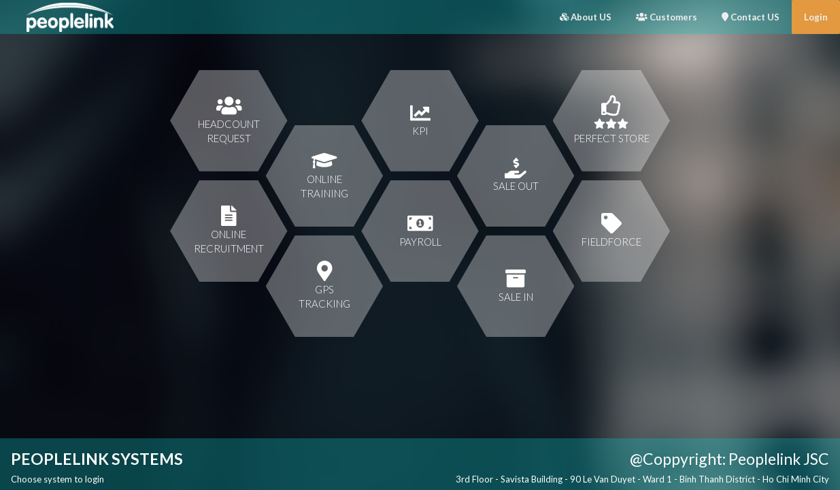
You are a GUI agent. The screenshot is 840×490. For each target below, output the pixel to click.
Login (816, 17)
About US (585, 17)
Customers (666, 17)
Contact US (750, 17)
